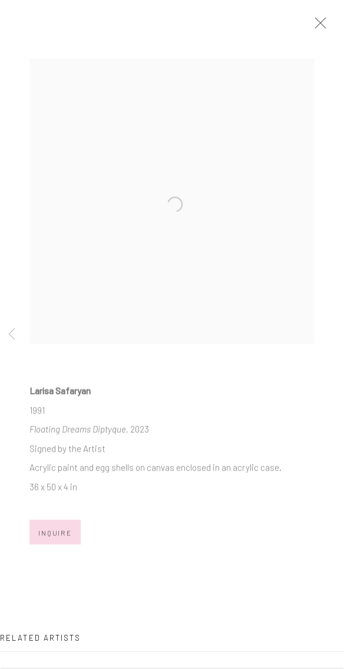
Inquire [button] (55, 536)
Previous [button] (12, 334)
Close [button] (320, 26)
